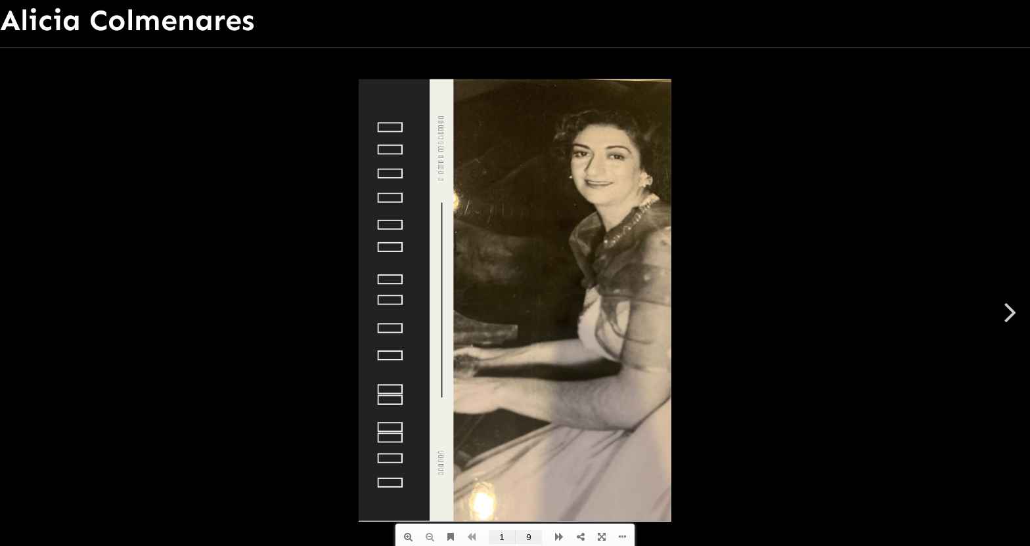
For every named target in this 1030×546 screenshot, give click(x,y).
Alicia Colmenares (127, 20)
